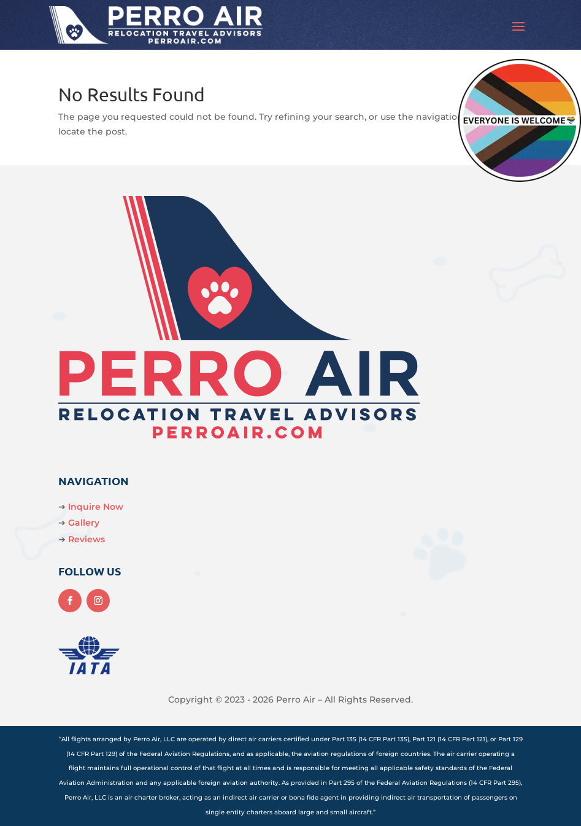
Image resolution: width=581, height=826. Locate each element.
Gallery (83, 522)
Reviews (86, 539)
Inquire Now (95, 506)
